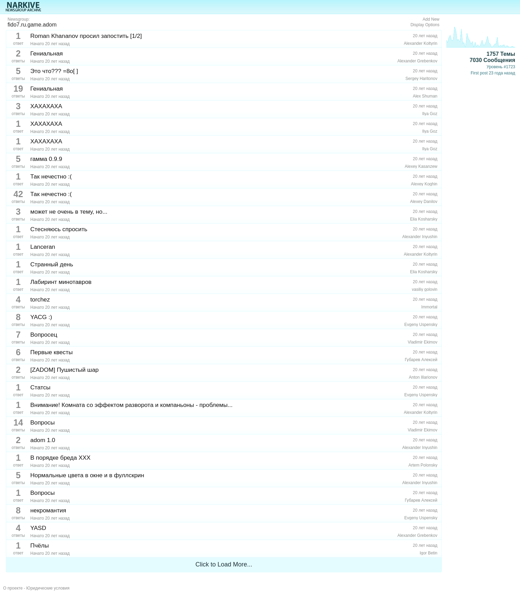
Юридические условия (47, 588)
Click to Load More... (223, 564)
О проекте (13, 588)
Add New (431, 19)
